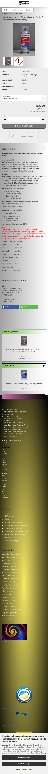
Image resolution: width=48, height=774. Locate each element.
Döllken (4, 478)
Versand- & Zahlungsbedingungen (16, 525)
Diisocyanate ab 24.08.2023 (11, 440)
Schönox (5, 498)
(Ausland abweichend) (28, 77)
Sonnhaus (5, 485)
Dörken (4, 474)
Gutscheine (8, 538)
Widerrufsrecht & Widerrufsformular (16, 531)
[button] (5, 119)
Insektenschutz (7, 619)
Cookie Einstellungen (11, 541)
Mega (3, 471)
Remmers (5, 456)
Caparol (4, 454)
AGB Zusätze (8, 519)
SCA (3, 489)
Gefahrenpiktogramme (10, 410)
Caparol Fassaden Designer (11, 610)
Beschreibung (8, 149)
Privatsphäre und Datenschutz (14, 522)
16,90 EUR (24, 356)
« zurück (13, 10)
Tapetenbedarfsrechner (10, 557)
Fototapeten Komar (8, 600)
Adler (3, 496)
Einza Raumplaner (8, 594)
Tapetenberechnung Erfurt (11, 554)
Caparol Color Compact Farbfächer (14, 432)
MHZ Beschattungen (9, 616)
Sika (3, 449)
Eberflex (4, 462)
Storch (4, 487)
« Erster (5, 10)
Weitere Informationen (24, 769)
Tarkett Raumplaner (9, 576)
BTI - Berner (6, 480)
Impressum (8, 513)
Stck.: (3, 115)
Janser (4, 476)
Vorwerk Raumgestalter (10, 579)
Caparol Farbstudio (8, 607)
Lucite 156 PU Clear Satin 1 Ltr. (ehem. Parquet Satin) (24, 384)
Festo (4, 493)
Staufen (4, 469)
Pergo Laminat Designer (10, 569)
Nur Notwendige (24, 764)
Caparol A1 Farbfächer (9, 436)
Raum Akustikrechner (9, 563)
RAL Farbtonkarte (8, 414)
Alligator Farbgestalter (9, 613)
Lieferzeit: (5, 75)
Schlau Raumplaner (8, 591)
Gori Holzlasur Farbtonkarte (11, 416)
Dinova (4, 458)
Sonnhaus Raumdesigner (10, 585)
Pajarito (4, 465)
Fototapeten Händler (9, 597)
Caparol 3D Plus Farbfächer (11, 429)
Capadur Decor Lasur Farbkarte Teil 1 (14, 423)
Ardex (4, 451)
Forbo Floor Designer (9, 566)
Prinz (3, 482)
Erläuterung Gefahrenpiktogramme (14, 412)
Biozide (4, 443)
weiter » (21, 10)
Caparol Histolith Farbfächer (12, 434)
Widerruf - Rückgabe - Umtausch (15, 528)
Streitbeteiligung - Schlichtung (14, 535)
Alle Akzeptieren (24, 757)
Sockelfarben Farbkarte (10, 421)
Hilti (3, 491)
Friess (4, 467)
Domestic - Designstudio (10, 573)
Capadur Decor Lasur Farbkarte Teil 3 (15, 427)
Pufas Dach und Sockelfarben (12, 418)
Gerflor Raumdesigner (9, 582)
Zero (3, 460)
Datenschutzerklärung (38, 753)
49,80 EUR (24, 388)
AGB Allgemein (9, 516)
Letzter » (29, 10)
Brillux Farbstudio (8, 603)
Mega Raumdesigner (9, 588)
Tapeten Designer (8, 560)
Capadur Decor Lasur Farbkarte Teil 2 (15, 425)
